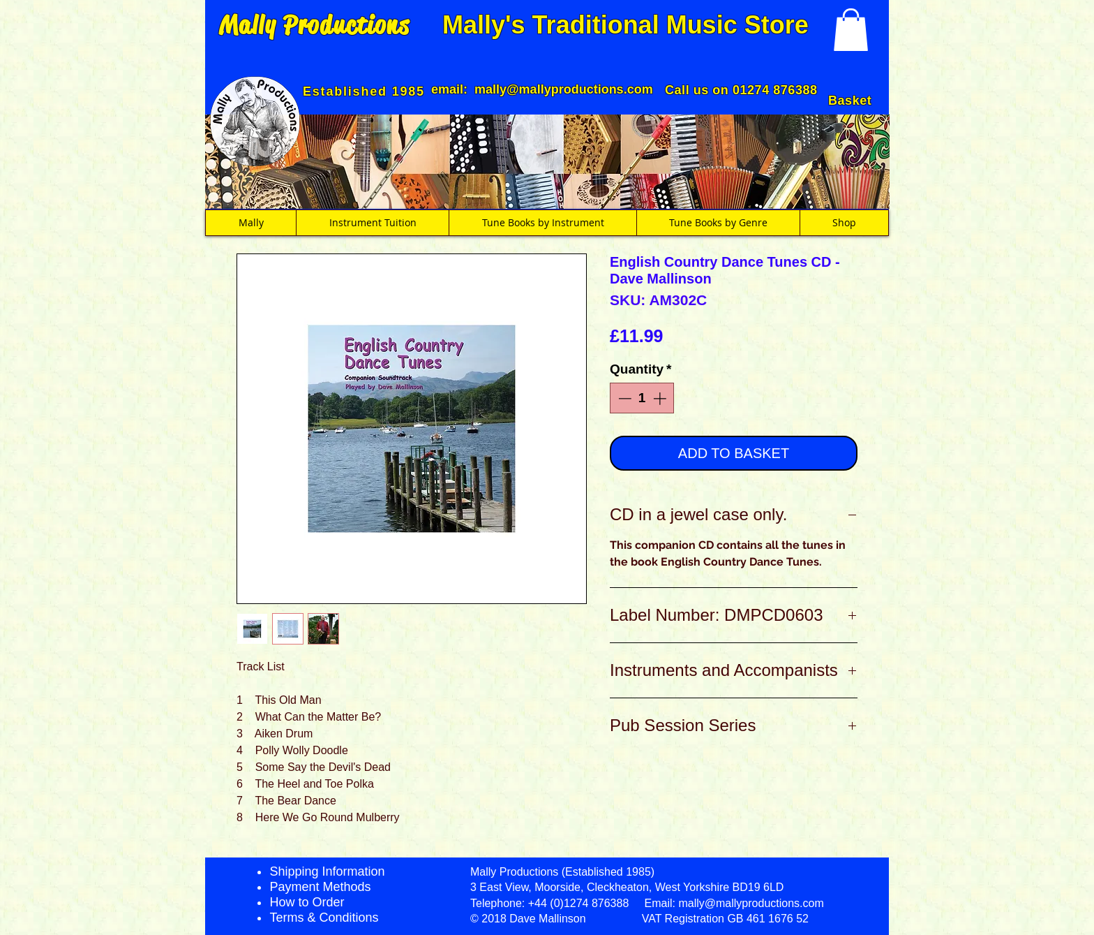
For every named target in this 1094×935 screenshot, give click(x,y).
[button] (851, 29)
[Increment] (661, 398)
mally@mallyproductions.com (563, 89)
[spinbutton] (642, 398)
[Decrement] (623, 398)
